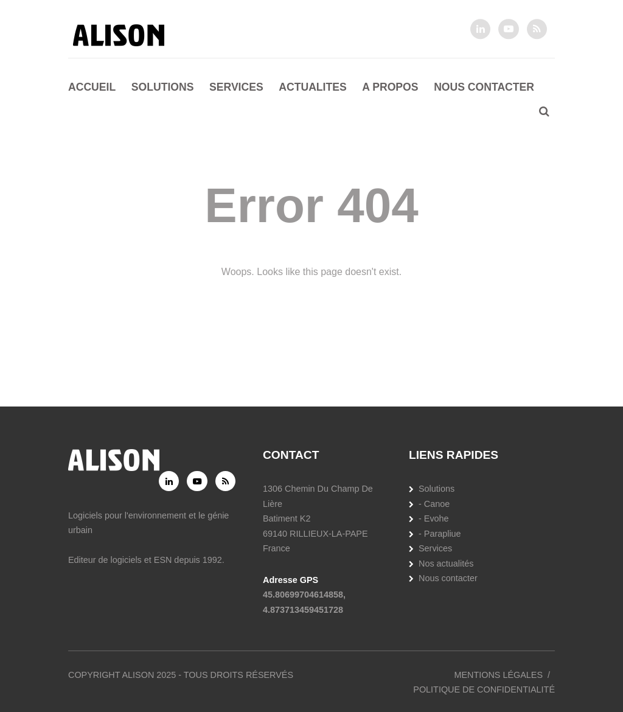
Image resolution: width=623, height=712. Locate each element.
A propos (390, 87)
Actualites (312, 87)
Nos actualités (446, 563)
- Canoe (434, 504)
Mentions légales (498, 675)
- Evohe (434, 518)
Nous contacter (484, 87)
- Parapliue (440, 534)
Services (236, 87)
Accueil (92, 87)
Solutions (162, 87)
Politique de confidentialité (484, 689)
